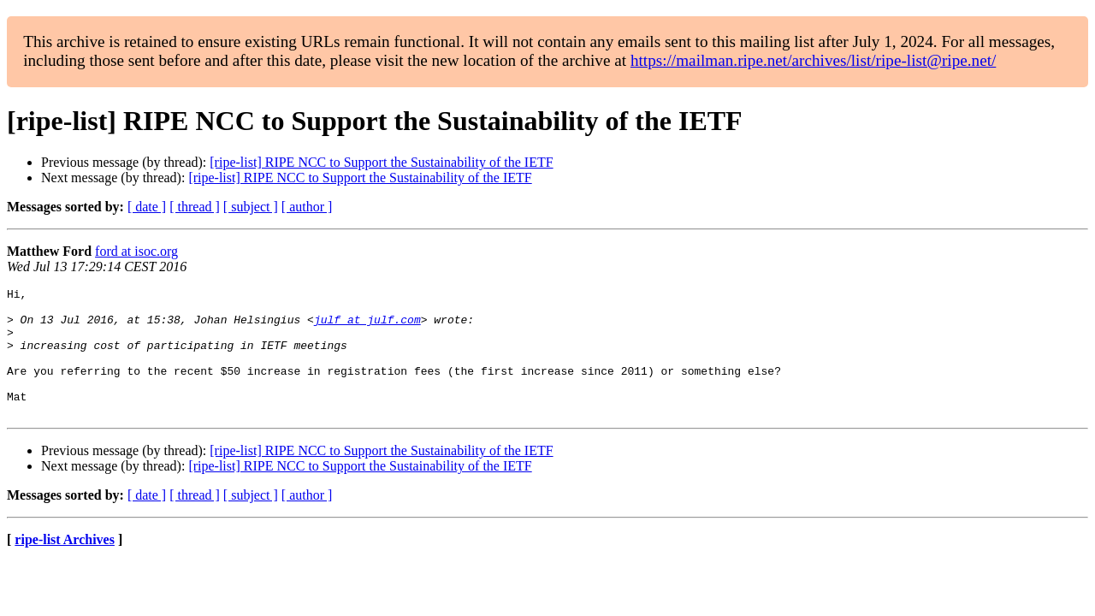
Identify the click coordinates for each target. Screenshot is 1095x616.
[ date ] (146, 206)
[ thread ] (194, 206)
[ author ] (307, 206)
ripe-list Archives (65, 565)
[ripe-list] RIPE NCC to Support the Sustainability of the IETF (381, 162)
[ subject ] (250, 206)
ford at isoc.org (136, 251)
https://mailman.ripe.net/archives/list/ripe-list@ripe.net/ (813, 60)
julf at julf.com (367, 327)
